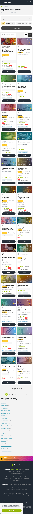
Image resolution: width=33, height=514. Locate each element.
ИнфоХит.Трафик (16, 478)
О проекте (14, 488)
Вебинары (18, 471)
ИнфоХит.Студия (7, 478)
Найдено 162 (16, 28)
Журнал (23, 471)
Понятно (11, 510)
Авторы (27, 469)
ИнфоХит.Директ (25, 478)
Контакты (20, 488)
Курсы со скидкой (10, 23)
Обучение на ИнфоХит (22, 23)
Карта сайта (24, 489)
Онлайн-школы (11, 471)
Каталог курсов (14, 469)
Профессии (21, 469)
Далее (8, 71)
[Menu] (2, 2)
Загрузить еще (16, 389)
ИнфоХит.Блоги (16, 480)
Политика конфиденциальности (13, 489)
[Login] (30, 2)
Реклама (22, 476)
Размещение (16, 476)
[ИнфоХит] (7, 2)
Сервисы (27, 476)
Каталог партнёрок (26, 484)
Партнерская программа (15, 484)
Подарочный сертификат (16, 473)
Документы (26, 488)
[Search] (27, 2)
